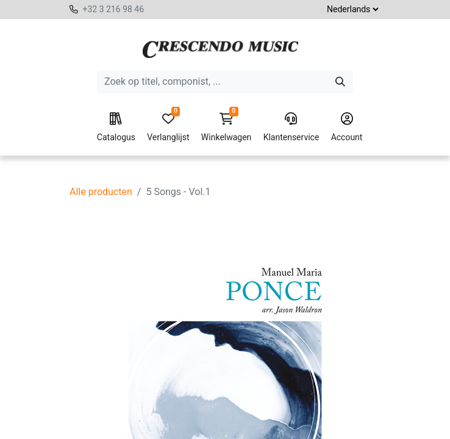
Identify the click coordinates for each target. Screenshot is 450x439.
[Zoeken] (340, 81)
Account (347, 127)
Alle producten (101, 192)
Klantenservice (291, 127)
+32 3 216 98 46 (113, 9)
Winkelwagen (226, 127)
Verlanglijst (168, 127)
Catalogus (116, 127)
